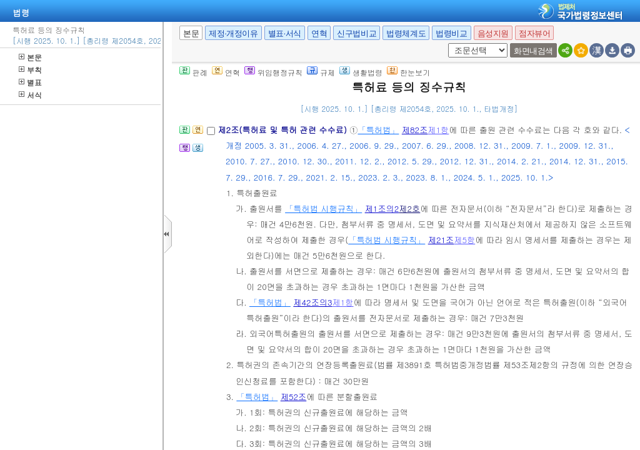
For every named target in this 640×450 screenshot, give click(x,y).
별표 (30, 82)
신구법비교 (356, 33)
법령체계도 (406, 33)
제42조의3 (312, 302)
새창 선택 (446, 43)
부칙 (30, 69)
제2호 (409, 208)
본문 (30, 57)
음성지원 (493, 33)
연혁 (319, 33)
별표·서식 (284, 33)
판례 (193, 72)
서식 (30, 94)
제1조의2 (382, 208)
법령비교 (451, 33)
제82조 (415, 130)
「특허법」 (378, 130)
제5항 (464, 240)
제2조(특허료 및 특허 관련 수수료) (283, 130)
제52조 (294, 396)
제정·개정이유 (233, 33)
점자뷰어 (534, 33)
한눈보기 (408, 72)
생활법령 (360, 72)
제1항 (438, 130)
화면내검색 (533, 51)
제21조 (441, 240)
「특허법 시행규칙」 (323, 208)
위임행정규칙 (273, 72)
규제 (321, 72)
